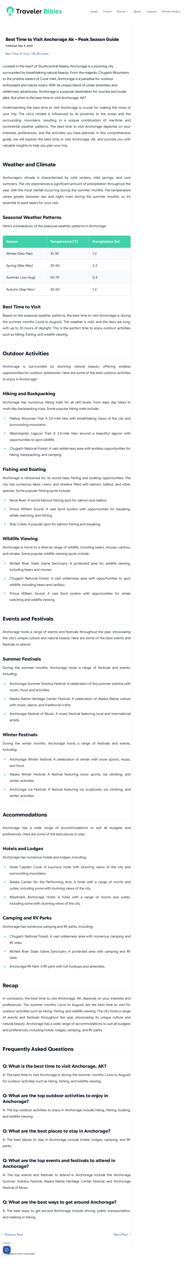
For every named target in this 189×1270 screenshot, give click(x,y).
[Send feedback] (7, 1250)
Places (124, 11)
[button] (128, 11)
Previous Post (11, 1234)
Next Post (123, 1234)
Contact (152, 11)
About (138, 11)
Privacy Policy (171, 11)
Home (97, 11)
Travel (109, 11)
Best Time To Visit (18, 53)
